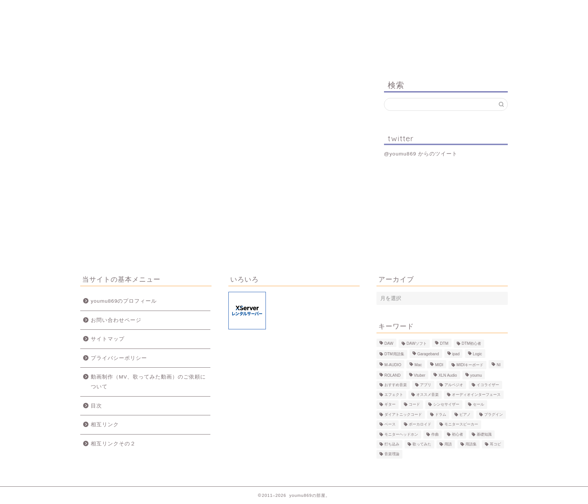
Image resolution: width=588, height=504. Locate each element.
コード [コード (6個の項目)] (414, 405)
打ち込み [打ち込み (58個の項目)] (391, 444)
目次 (96, 406)
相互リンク (105, 424)
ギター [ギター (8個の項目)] (390, 405)
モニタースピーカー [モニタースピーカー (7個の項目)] (461, 425)
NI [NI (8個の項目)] (498, 365)
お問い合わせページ (116, 320)
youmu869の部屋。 (294, 40)
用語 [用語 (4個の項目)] (448, 444)
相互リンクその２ (113, 444)
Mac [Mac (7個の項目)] (418, 365)
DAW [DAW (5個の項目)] (388, 343)
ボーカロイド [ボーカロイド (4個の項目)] (420, 425)
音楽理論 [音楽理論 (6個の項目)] (391, 454)
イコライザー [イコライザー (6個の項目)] (488, 385)
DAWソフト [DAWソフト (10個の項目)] (416, 343)
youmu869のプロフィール (124, 301)
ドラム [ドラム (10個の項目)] (440, 414)
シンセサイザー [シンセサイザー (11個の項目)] (446, 405)
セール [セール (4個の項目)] (478, 405)
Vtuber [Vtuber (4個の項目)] (420, 376)
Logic (401, 9)
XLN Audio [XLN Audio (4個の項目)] (447, 376)
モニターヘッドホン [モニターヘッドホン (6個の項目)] (401, 434)
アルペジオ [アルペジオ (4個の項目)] (453, 385)
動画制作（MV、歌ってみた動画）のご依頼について (148, 381)
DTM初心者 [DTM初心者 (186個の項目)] (472, 343)
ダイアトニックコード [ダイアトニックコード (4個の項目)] (403, 414)
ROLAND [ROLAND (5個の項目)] (392, 376)
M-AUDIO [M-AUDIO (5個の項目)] (392, 365)
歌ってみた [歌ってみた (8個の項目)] (421, 444)
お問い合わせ (472, 9)
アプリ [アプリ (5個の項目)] (425, 385)
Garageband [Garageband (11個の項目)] (428, 354)
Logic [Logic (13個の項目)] (477, 354)
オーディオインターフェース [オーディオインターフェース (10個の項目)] (476, 394)
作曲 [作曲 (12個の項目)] (435, 434)
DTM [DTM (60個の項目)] (444, 343)
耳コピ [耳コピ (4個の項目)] (495, 444)
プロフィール (185, 9)
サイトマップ (107, 339)
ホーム (115, 9)
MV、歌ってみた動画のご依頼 (328, 12)
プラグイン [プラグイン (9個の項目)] (493, 414)
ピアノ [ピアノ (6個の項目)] (465, 414)
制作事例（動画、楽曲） (257, 12)
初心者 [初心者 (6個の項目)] (457, 434)
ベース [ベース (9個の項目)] (390, 425)
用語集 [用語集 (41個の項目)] (471, 444)
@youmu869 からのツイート (421, 154)
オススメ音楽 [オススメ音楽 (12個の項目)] (427, 394)
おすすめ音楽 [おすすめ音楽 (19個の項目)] (395, 385)
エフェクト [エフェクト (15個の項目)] (393, 394)
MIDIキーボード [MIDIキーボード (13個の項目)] (469, 365)
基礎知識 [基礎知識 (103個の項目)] (484, 434)
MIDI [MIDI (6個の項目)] (439, 365)
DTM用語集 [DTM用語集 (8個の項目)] (394, 354)
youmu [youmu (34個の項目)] (476, 376)
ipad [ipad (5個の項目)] (456, 354)
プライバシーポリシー (119, 358)
